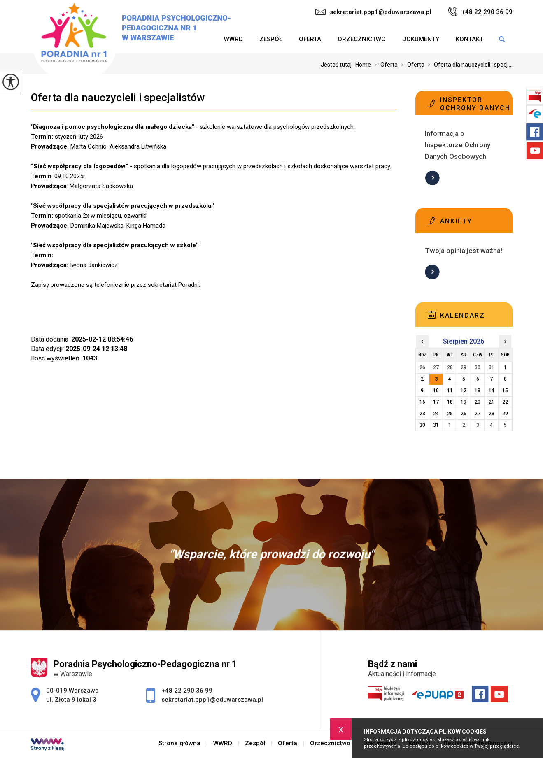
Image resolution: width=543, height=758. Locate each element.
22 (505, 402)
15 (505, 390)
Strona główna (179, 743)
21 (491, 402)
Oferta (310, 39)
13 (477, 390)
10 (436, 390)
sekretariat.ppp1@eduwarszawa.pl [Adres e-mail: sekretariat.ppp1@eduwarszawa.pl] (212, 699)
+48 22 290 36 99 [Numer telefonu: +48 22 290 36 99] (186, 690)
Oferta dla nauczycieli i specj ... (468, 64)
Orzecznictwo (362, 39)
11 (450, 390)
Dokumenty (420, 39)
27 (477, 413)
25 (450, 413)
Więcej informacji (432, 177)
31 (436, 425)
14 (491, 390)
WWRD (233, 39)
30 (422, 425)
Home (363, 64)
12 (463, 390)
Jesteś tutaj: (338, 64)
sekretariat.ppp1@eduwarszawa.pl (373, 12)
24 (436, 413)
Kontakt (469, 39)
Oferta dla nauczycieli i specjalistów (118, 97)
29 (505, 413)
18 (450, 402)
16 (422, 402)
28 (491, 413)
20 (477, 402)
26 (463, 413)
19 (463, 402)
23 (422, 413)
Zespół (270, 39)
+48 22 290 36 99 (480, 11)
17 (436, 402)
